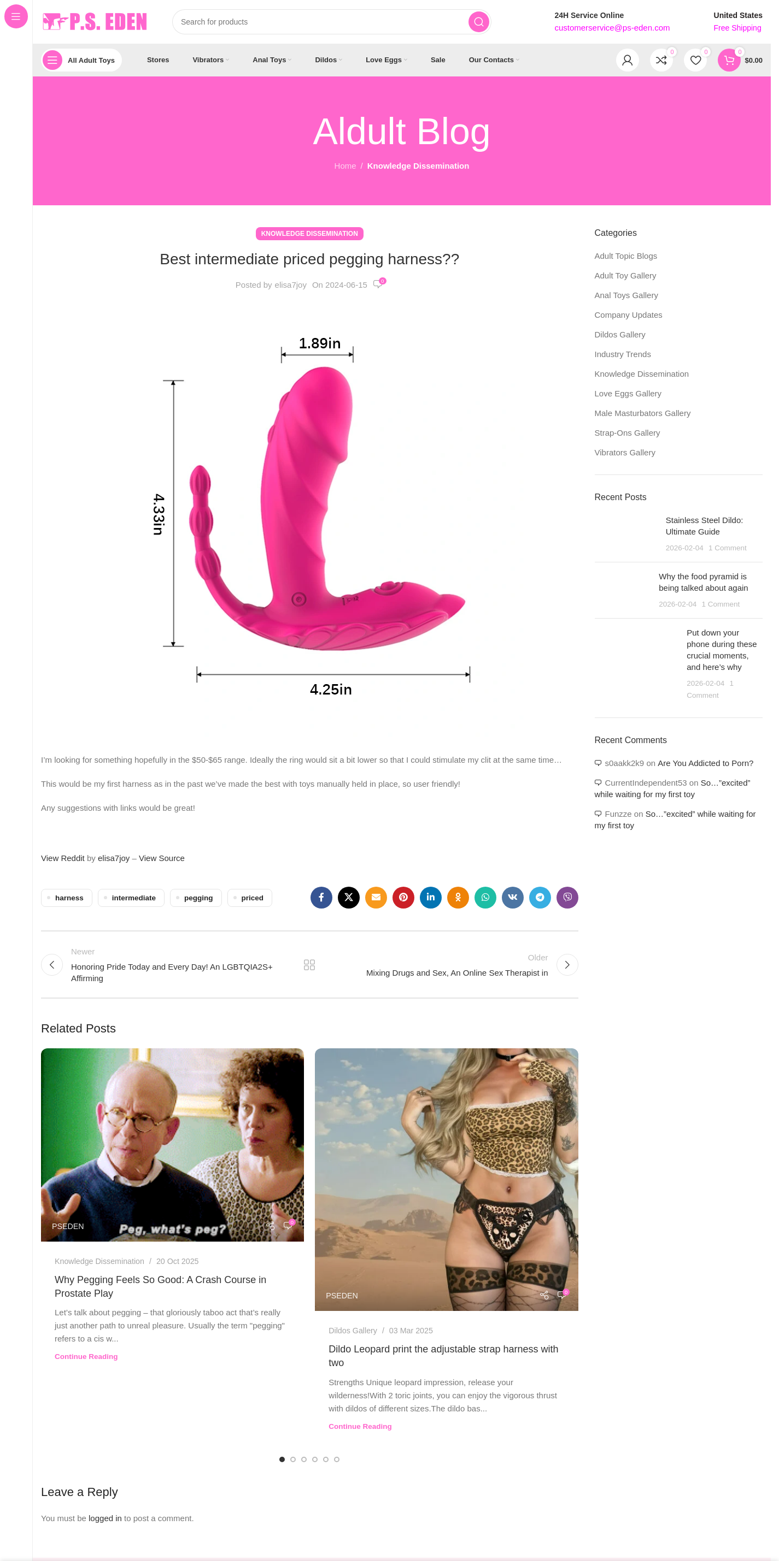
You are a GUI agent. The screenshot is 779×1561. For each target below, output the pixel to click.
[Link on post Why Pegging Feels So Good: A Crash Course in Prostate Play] (172, 1145)
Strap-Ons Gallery (627, 432)
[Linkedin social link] (431, 898)
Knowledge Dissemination (418, 165)
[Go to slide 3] (304, 1459)
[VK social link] (513, 898)
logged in (105, 1518)
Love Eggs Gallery (628, 393)
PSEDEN (68, 1226)
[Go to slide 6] (336, 1459)
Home (345, 165)
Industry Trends (623, 354)
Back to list (309, 965)
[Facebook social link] (321, 898)
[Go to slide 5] (326, 1459)
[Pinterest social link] (403, 898)
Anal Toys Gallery (626, 295)
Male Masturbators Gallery (643, 413)
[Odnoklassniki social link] (458, 898)
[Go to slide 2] (293, 1459)
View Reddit (63, 858)
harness (69, 898)
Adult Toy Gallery (626, 275)
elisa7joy (291, 284)
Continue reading (86, 1356)
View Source (162, 858)
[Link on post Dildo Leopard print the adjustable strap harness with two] (446, 1179)
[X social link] (349, 898)
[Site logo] (95, 21)
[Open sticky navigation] (81, 60)
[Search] (331, 21)
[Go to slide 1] (282, 1459)
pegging (198, 898)
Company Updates (629, 314)
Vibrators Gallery (625, 452)
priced (253, 898)
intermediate (134, 898)
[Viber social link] (567, 898)
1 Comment (727, 548)
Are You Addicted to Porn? (705, 763)
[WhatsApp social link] (485, 898)
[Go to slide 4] (315, 1459)
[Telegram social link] (540, 898)
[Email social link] (376, 898)
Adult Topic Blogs (626, 255)
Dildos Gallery (353, 1330)
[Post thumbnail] (626, 534)
